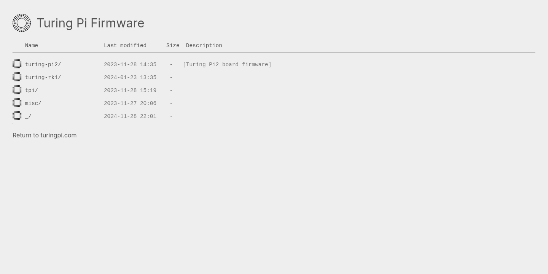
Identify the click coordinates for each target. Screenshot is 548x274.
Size (173, 46)
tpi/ (31, 91)
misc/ (33, 103)
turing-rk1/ (43, 78)
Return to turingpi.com (45, 135)
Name (31, 46)
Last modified (125, 46)
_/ (28, 116)
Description (204, 46)
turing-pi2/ (43, 65)
